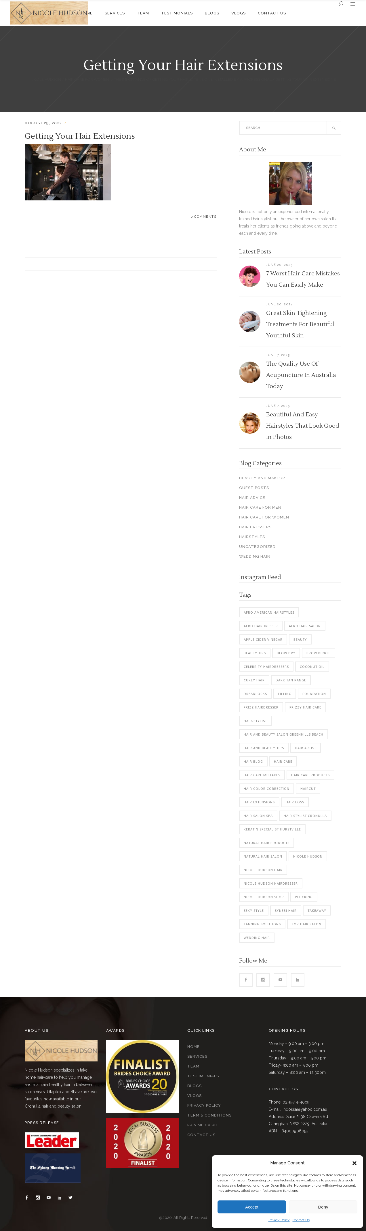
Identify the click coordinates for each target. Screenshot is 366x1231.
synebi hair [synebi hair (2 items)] (286, 910)
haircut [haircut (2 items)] (308, 788)
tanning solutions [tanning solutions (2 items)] (262, 924)
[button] (354, 1163)
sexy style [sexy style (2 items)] (254, 910)
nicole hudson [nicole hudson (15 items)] (308, 856)
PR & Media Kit (203, 1125)
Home (193, 1046)
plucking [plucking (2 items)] (304, 897)
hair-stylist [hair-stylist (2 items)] (255, 721)
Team (193, 1066)
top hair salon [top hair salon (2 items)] (306, 924)
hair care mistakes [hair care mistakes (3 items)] (262, 775)
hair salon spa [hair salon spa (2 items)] (258, 815)
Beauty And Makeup (262, 478)
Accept (251, 1206)
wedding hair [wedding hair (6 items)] (257, 937)
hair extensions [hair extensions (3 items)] (259, 802)
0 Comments (203, 217)
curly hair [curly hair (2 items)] (254, 680)
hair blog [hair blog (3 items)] (253, 761)
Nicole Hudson (45, 79)
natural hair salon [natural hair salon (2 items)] (263, 856)
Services (197, 1056)
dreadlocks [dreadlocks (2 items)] (255, 693)
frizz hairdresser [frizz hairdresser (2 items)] (261, 707)
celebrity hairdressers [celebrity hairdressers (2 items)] (266, 666)
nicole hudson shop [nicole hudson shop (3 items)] (264, 897)
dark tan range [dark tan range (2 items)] (291, 680)
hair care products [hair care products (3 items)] (310, 775)
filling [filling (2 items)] (284, 693)
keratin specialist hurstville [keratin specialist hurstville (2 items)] (272, 829)
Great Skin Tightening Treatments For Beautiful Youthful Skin (300, 324)
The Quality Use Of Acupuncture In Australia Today (301, 375)
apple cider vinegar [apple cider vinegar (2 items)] (263, 639)
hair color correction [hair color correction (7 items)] (266, 788)
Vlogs (194, 1095)
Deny (323, 1206)
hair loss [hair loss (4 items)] (295, 802)
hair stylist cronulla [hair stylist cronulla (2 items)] (305, 815)
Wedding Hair (254, 556)
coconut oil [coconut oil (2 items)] (312, 666)
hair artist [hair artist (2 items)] (305, 748)
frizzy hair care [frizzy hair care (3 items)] (305, 707)
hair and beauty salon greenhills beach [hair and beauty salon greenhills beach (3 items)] (283, 734)
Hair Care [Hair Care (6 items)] (283, 761)
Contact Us (301, 1220)
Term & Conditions (209, 1115)
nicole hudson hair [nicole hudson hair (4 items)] (263, 870)
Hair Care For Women (87, 79)
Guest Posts (254, 488)
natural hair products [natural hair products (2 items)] (266, 843)
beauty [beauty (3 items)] (300, 639)
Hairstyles (252, 537)
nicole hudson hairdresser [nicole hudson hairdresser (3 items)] (271, 883)
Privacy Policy (279, 1220)
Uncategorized (257, 546)
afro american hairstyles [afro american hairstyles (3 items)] (269, 612)
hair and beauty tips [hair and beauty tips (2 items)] (264, 748)
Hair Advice (252, 497)
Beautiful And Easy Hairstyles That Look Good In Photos (302, 426)
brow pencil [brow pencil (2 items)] (318, 653)
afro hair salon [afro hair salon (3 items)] (305, 626)
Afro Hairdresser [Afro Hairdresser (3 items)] (261, 626)
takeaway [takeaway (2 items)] (317, 910)
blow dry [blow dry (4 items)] (286, 653)
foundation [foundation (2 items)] (314, 693)
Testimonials (203, 1076)
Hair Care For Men (260, 507)
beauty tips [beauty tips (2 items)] (255, 653)
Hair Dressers (255, 527)
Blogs (194, 1086)
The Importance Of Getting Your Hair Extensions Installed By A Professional (193, 79)
